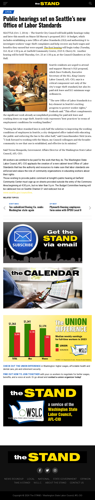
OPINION (85, 479)
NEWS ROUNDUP (14, 479)
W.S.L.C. (38, 482)
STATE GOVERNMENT (65, 479)
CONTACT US (77, 482)
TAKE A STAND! (22, 482)
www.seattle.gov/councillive (17, 192)
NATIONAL (44, 479)
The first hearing (53, 47)
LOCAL (31, 479)
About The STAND (55, 482)
